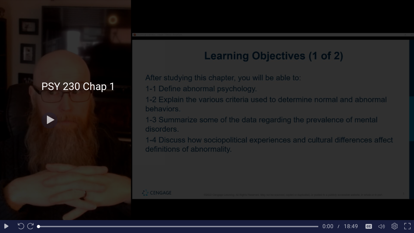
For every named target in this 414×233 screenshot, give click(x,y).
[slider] (178, 226)
